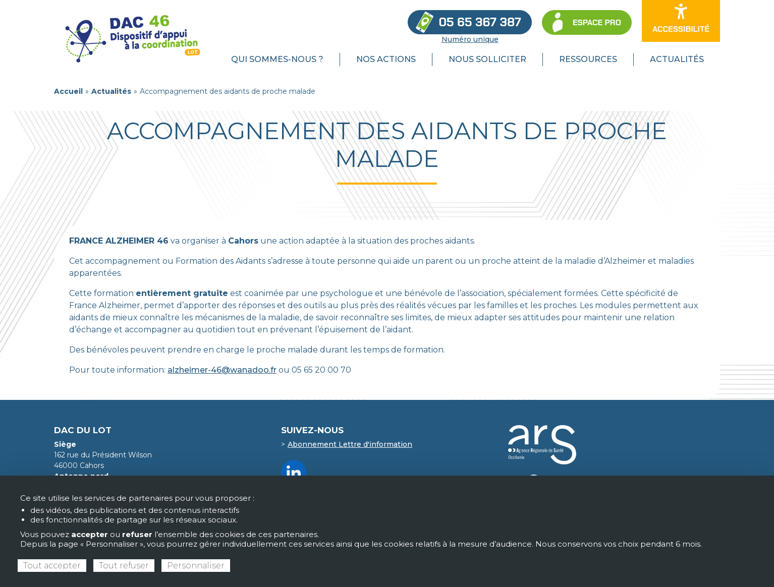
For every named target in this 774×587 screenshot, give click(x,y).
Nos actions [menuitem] (386, 59)
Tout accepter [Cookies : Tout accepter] (52, 565)
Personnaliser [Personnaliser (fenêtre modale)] (196, 565)
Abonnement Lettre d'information (350, 444)
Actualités (111, 91)
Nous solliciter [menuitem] (487, 59)
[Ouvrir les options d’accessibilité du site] (681, 21)
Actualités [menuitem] (677, 59)
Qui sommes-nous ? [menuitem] (277, 59)
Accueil (68, 91)
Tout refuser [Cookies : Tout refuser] (124, 565)
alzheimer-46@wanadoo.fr (222, 370)
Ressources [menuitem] (588, 59)
